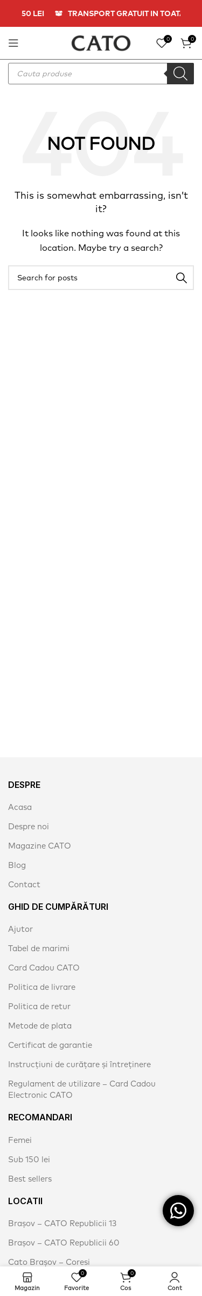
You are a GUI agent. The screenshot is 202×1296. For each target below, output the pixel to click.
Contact (24, 884)
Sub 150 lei (29, 1159)
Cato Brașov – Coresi (49, 1262)
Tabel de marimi (38, 948)
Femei (20, 1140)
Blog (17, 865)
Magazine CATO (39, 846)
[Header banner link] (101, 13)
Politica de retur (39, 1006)
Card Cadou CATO (44, 967)
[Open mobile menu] (13, 43)
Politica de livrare (41, 987)
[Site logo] (101, 42)
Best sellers (30, 1179)
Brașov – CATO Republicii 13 (62, 1223)
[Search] (101, 277)
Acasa (20, 807)
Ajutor (20, 929)
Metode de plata (40, 1025)
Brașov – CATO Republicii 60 (64, 1242)
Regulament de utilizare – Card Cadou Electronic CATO (82, 1089)
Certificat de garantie (50, 1045)
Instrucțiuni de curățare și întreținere (79, 1064)
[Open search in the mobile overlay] (101, 73)
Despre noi (28, 826)
